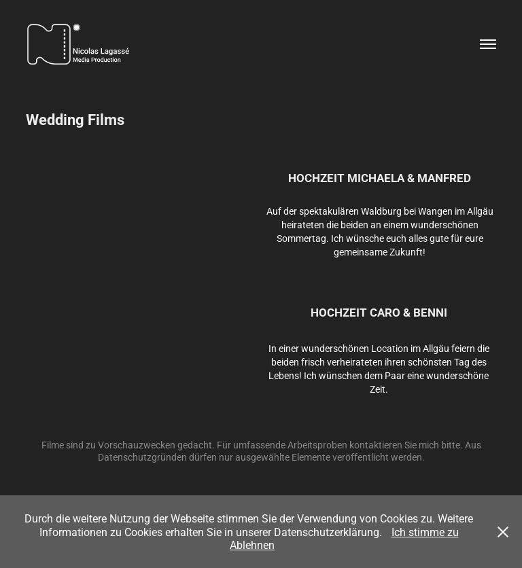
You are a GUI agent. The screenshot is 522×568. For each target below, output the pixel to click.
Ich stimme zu (425, 532)
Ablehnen (252, 544)
